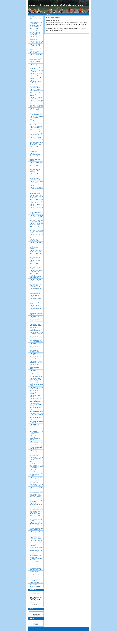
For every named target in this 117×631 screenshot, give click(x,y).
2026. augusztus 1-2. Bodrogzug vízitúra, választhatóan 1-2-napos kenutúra (35, 437)
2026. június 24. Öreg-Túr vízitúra (36, 254)
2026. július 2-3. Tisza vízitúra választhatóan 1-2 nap (36, 292)
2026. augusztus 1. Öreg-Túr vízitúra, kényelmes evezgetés (36, 432)
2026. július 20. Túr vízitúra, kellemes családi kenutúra (36, 362)
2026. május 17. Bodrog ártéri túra (36, 163)
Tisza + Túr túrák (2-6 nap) (36, 574)
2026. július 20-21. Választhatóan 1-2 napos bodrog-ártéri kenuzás (35, 372)
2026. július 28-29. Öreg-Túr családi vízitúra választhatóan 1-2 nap (36, 414)
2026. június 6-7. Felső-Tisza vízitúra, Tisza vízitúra (36, 221)
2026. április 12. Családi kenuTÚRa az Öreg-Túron (36, 45)
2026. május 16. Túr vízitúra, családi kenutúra (36, 150)
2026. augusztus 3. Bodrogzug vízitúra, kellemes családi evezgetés (36, 443)
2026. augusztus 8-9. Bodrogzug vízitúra (34, 481)
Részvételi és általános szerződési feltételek (35, 579)
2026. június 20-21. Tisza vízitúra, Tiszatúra (35, 243)
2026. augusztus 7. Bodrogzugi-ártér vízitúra (35, 470)
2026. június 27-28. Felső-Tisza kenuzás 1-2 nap (36, 271)
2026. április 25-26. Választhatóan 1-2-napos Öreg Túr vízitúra (35, 81)
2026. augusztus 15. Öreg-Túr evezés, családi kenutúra (36, 508)
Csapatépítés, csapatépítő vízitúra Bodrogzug (36, 23)
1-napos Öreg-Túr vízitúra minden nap (36, 544)
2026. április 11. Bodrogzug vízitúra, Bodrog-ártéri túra (36, 29)
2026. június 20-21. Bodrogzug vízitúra (34, 240)
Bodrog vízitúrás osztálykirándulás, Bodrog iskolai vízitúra (36, 558)
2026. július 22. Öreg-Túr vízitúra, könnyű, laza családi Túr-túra (36, 384)
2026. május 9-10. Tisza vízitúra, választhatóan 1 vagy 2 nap (36, 139)
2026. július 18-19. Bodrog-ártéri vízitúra (34, 351)
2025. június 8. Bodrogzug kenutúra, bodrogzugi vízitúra (36, 227)
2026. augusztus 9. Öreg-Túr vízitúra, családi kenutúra (36, 485)
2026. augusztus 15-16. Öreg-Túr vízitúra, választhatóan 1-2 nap (35, 512)
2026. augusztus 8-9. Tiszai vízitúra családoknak (36, 478)
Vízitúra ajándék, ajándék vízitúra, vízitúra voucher (35, 19)
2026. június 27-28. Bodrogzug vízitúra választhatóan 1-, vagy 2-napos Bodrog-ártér (35, 275)
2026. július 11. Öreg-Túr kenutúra (35, 317)
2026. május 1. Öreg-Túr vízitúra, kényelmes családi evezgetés (36, 94)
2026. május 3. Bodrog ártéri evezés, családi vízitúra (36, 127)
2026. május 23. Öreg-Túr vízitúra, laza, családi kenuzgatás (36, 170)
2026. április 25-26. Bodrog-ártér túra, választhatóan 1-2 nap (35, 86)
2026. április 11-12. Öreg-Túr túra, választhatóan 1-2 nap (36, 42)
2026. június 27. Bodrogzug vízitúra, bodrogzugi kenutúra (36, 264)
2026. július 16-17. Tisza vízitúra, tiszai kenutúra (35, 344)
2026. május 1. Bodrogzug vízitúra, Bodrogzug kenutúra (36, 90)
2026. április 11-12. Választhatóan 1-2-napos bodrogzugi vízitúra (35, 38)
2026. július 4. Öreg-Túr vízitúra (35, 296)
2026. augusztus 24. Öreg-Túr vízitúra (36, 541)
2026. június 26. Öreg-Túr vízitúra (36, 261)
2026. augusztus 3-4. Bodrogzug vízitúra (34, 451)
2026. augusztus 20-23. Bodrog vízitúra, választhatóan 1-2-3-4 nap (36, 533)
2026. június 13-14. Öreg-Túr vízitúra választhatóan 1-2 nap (36, 236)
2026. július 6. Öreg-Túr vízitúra (35, 306)
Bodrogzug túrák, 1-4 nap (35, 555)
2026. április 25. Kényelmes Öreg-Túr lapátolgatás (36, 74)
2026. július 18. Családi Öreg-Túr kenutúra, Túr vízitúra (36, 347)
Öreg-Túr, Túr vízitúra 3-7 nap (36, 566)
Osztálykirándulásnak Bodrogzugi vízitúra (35, 572)
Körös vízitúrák (33, 564)
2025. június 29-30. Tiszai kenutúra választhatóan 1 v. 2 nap (36, 281)
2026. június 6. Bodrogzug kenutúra (36, 205)
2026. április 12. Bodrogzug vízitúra (36, 48)
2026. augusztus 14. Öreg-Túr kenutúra (36, 500)
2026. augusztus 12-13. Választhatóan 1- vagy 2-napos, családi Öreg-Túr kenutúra (35, 496)
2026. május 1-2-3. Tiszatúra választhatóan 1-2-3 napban (36, 106)
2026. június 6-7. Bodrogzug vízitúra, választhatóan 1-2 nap (36, 217)
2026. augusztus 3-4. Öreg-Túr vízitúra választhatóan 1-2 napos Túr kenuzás (36, 447)
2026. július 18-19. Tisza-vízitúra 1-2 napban (35, 354)
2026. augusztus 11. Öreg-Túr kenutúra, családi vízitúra (36, 491)
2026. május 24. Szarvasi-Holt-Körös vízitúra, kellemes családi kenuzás (36, 196)
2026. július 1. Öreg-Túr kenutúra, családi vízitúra (35, 289)
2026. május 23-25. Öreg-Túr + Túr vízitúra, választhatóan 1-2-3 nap (36, 188)
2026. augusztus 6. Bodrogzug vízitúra (34, 462)
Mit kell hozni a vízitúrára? (36, 582)
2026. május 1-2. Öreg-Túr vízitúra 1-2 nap (36, 98)
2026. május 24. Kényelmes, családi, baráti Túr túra (36, 192)
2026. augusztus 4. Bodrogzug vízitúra (34, 454)
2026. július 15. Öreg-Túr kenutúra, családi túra (35, 337)
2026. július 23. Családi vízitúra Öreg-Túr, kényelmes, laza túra (36, 392)
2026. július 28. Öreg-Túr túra (36, 411)
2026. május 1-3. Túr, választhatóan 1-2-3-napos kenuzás (36, 110)
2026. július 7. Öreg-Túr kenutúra (35, 309)
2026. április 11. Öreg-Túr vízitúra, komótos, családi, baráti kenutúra (36, 33)
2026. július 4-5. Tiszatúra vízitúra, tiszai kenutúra (36, 299)
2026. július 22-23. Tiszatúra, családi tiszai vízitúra (36, 388)
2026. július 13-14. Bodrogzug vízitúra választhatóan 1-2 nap (35, 329)
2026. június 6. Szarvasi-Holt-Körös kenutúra (36, 208)
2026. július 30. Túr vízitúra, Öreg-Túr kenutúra (36, 418)
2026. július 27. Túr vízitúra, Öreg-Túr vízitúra (36, 408)
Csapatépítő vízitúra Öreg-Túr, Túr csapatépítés (36, 26)
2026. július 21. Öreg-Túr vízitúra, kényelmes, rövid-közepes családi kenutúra (36, 379)
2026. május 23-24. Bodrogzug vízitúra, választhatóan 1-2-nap (35, 178)
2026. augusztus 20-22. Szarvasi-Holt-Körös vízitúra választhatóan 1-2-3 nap (36, 523)
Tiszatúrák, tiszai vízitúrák (36, 577)
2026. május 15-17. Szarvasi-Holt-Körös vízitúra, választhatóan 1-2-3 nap (36, 143)
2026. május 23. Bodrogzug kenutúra (36, 166)
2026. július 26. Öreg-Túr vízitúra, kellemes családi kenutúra (35, 404)
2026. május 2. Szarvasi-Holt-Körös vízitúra (36, 123)
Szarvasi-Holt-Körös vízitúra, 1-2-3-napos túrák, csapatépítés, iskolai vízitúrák (36, 552)
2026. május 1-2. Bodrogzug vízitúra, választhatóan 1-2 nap (36, 102)
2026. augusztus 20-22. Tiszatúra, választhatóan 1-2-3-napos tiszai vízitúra (36, 528)
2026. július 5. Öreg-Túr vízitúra (35, 302)
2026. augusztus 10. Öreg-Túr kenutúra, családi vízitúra (36, 488)
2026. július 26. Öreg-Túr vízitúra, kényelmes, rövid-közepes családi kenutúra (36, 400)
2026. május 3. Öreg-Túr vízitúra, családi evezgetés (36, 130)
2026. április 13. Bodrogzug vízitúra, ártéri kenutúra (36, 55)
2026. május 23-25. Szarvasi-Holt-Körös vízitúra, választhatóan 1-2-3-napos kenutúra (36, 183)
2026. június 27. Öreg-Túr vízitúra (36, 268)
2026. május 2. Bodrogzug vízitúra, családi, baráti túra (36, 113)
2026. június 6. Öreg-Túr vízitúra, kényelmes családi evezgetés (36, 212)
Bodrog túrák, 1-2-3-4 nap (36, 561)
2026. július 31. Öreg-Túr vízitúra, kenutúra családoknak (35, 426)
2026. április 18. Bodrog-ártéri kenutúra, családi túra (36, 58)
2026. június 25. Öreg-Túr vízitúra (36, 258)
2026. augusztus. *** (34, 429)
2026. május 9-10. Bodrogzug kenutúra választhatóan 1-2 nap (36, 134)
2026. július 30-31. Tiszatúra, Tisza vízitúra (36, 422)
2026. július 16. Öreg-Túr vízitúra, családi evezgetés (36, 341)
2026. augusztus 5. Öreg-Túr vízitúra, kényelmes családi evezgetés (36, 458)
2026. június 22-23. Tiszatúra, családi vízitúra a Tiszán (36, 251)
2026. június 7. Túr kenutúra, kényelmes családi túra (36, 224)
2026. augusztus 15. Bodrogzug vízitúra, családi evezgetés (36, 504)
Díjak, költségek (33, 584)
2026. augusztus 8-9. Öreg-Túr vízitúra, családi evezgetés (36, 474)
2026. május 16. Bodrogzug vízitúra (36, 147)
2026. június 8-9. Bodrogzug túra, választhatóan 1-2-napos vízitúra (36, 231)
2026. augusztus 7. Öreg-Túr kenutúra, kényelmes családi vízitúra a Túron (36, 466)
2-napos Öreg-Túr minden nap (36, 548)
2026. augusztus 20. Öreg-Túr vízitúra (36, 520)
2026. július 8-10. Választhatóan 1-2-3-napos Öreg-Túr (36, 313)
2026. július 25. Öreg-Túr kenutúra (35, 396)
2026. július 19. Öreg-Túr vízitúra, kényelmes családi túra (36, 358)
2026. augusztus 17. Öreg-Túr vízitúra (36, 516)
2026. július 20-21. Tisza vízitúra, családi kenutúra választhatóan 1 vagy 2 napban (35, 366)
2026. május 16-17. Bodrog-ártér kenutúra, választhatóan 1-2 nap (35, 154)
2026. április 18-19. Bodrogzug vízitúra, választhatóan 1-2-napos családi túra (35, 66)
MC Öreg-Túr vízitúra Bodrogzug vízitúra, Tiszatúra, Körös (56, 5)
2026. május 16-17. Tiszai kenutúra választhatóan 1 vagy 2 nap (36, 159)
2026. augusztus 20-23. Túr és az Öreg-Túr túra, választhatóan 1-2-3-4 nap (36, 537)
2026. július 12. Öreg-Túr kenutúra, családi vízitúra (35, 325)
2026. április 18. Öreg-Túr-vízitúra (36, 62)
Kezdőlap (48, 14)
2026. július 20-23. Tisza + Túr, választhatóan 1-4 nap (36, 375)
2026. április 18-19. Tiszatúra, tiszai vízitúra (36, 71)
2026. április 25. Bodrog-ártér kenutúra (36, 77)
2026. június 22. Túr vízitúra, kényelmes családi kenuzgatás (36, 247)
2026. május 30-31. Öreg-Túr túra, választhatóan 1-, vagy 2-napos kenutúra (36, 201)
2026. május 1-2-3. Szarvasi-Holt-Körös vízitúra (36, 117)
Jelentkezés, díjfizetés (35, 586)
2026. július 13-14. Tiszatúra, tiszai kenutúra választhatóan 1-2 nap (36, 333)
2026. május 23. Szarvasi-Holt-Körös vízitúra (36, 174)
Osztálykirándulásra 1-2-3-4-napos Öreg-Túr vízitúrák (36, 569)
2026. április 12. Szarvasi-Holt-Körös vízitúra (36, 52)
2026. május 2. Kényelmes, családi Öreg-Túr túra (36, 120)
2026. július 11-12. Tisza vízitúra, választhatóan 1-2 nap (36, 321)
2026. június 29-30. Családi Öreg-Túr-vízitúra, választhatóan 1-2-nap (36, 285)
